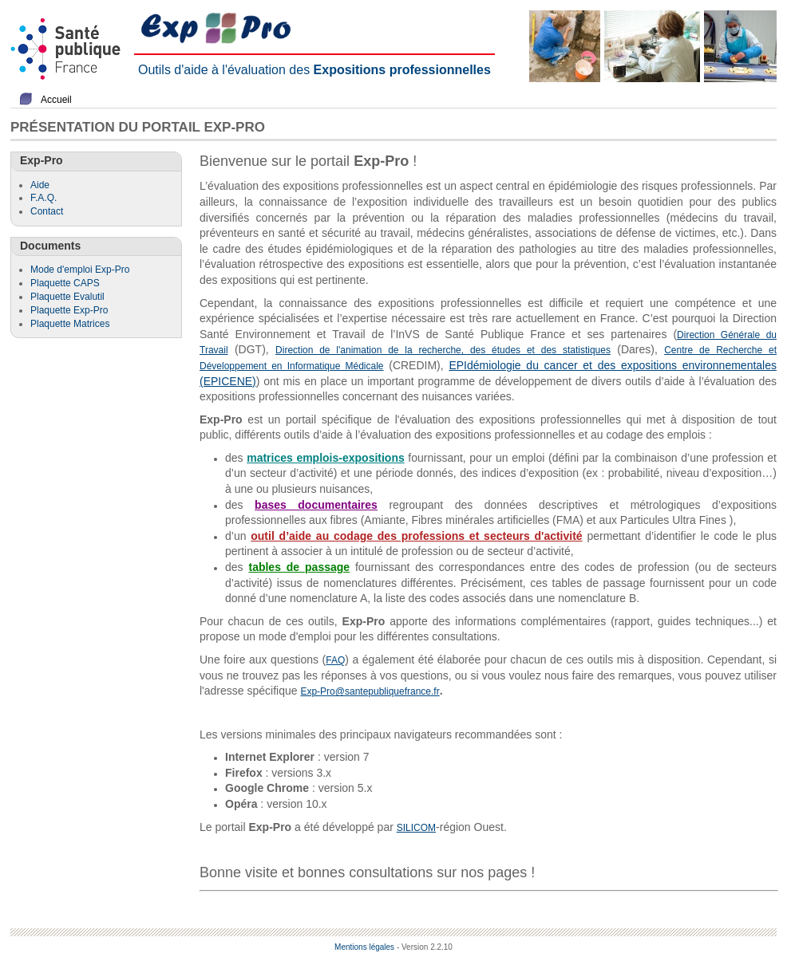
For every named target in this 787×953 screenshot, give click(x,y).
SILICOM (416, 827)
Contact (46, 211)
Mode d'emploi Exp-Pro (79, 269)
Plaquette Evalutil (67, 296)
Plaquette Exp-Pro (69, 310)
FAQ (335, 660)
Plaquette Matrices (69, 323)
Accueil (56, 99)
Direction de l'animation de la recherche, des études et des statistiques (443, 350)
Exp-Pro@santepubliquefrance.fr (369, 691)
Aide (39, 185)
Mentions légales (364, 947)
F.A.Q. (43, 197)
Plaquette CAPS (65, 283)
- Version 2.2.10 (425, 947)
